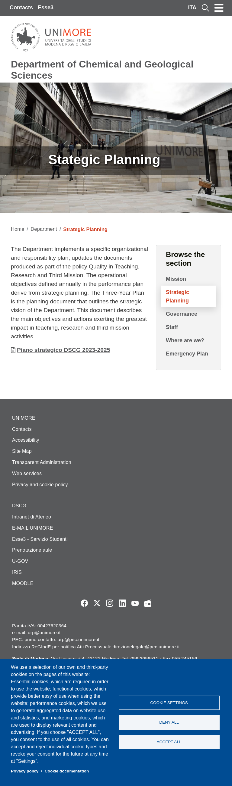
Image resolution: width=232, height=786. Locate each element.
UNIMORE (23, 418)
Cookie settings (169, 702)
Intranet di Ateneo (31, 516)
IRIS (17, 572)
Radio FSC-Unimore (148, 603)
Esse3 (45, 8)
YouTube (135, 603)
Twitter (97, 603)
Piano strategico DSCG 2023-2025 (63, 350)
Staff (172, 327)
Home (17, 229)
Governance (181, 314)
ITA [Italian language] (192, 8)
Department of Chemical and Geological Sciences (102, 70)
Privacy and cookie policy (40, 484)
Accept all (168, 742)
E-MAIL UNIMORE (32, 528)
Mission (176, 279)
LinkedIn (122, 603)
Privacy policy (24, 771)
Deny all (169, 722)
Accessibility (25, 440)
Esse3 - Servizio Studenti (40, 539)
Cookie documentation (67, 771)
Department (44, 229)
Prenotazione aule (32, 550)
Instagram (110, 603)
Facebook (84, 603)
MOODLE (23, 583)
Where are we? (185, 340)
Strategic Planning (177, 296)
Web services (27, 473)
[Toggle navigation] (219, 8)
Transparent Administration (41, 462)
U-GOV (20, 561)
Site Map (22, 451)
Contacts (21, 8)
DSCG (19, 505)
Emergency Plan (187, 354)
